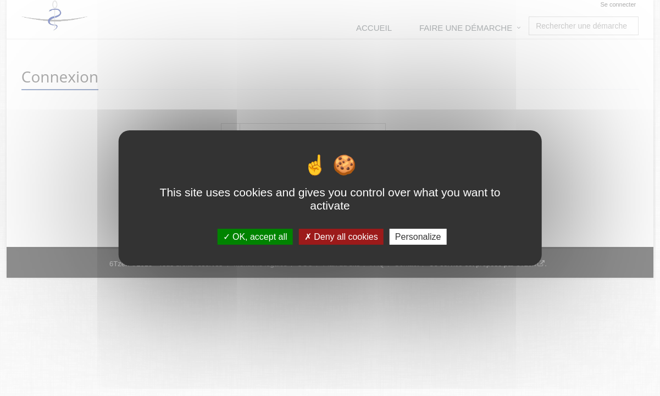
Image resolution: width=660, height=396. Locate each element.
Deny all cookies (341, 236)
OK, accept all (255, 236)
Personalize (418, 236)
